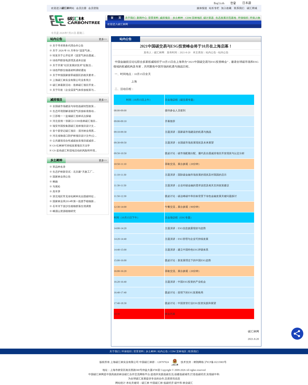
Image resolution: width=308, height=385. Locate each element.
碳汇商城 (252, 8)
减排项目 (165, 17)
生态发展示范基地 (226, 17)
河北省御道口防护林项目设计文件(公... (74, 135)
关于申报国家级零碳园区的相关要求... (74, 75)
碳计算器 (208, 17)
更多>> (103, 39)
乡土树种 (178, 17)
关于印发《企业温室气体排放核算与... (74, 89)
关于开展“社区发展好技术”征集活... (73, 65)
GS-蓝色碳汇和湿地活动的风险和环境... (74, 150)
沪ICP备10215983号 (215, 362)
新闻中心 (142, 17)
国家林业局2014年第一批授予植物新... (74, 201)
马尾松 (56, 186)
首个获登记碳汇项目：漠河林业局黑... (74, 130)
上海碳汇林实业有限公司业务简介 (72, 80)
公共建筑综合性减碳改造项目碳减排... (74, 140)
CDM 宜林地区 (193, 17)
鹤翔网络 (199, 362)
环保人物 (255, 17)
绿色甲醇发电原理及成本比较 (69, 60)
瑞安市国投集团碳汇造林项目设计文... (74, 125)
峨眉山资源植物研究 (64, 211)
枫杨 (55, 181)
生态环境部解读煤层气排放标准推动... (74, 111)
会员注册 (81, 8)
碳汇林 (65, 8)
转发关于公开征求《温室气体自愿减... (74, 55)
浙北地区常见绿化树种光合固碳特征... (74, 196)
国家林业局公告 (62, 176)
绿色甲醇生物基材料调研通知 (69, 70)
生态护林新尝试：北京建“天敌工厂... (73, 171)
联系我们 (239, 8)
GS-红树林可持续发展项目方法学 (71, 145)
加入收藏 (226, 8)
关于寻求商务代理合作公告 (68, 45)
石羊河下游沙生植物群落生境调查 (72, 206)
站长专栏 (214, 8)
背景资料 (153, 17)
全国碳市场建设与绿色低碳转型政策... (74, 106)
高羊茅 (56, 191)
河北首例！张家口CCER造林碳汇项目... (75, 120)
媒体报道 (202, 8)
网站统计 (120, 382)
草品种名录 (59, 166)
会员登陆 (93, 8)
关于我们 (130, 17)
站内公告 (211, 52)
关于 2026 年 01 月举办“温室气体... (72, 50)
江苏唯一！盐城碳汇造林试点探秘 (72, 116)
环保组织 (243, 17)
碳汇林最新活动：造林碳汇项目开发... (74, 85)
